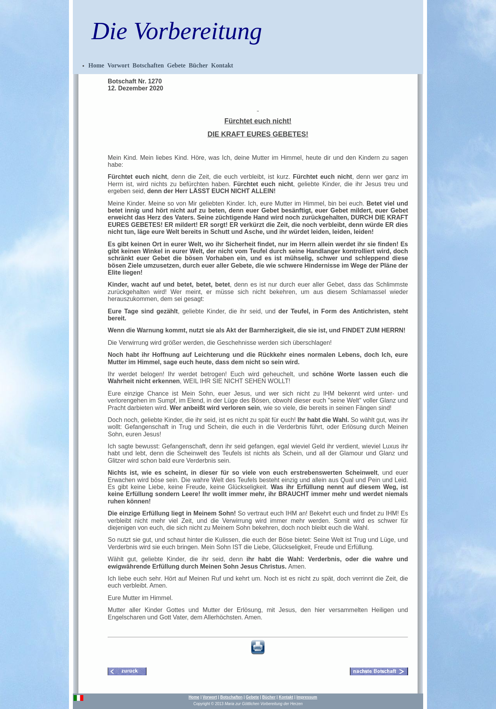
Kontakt (222, 65)
